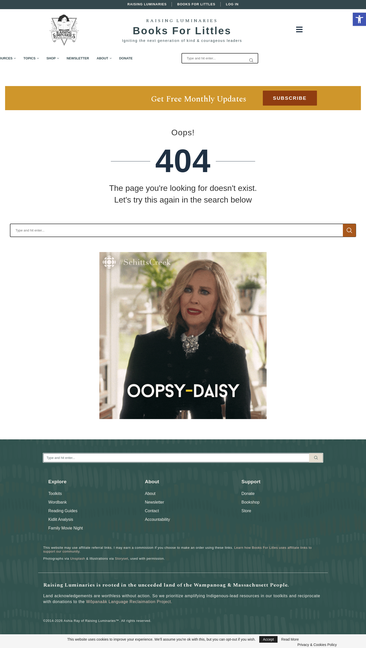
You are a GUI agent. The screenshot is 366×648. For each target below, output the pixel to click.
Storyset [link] (121, 558)
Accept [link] (268, 639)
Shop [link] (115, 58)
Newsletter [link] (142, 58)
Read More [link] (290, 639)
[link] (359, 19)
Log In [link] (232, 4)
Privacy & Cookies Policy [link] (317, 645)
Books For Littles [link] (196, 4)
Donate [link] (190, 58)
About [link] (167, 58)
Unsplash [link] (77, 558)
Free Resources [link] (62, 58)
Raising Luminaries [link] (147, 4)
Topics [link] (94, 58)
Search (349, 230)
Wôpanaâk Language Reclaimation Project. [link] (129, 602)
